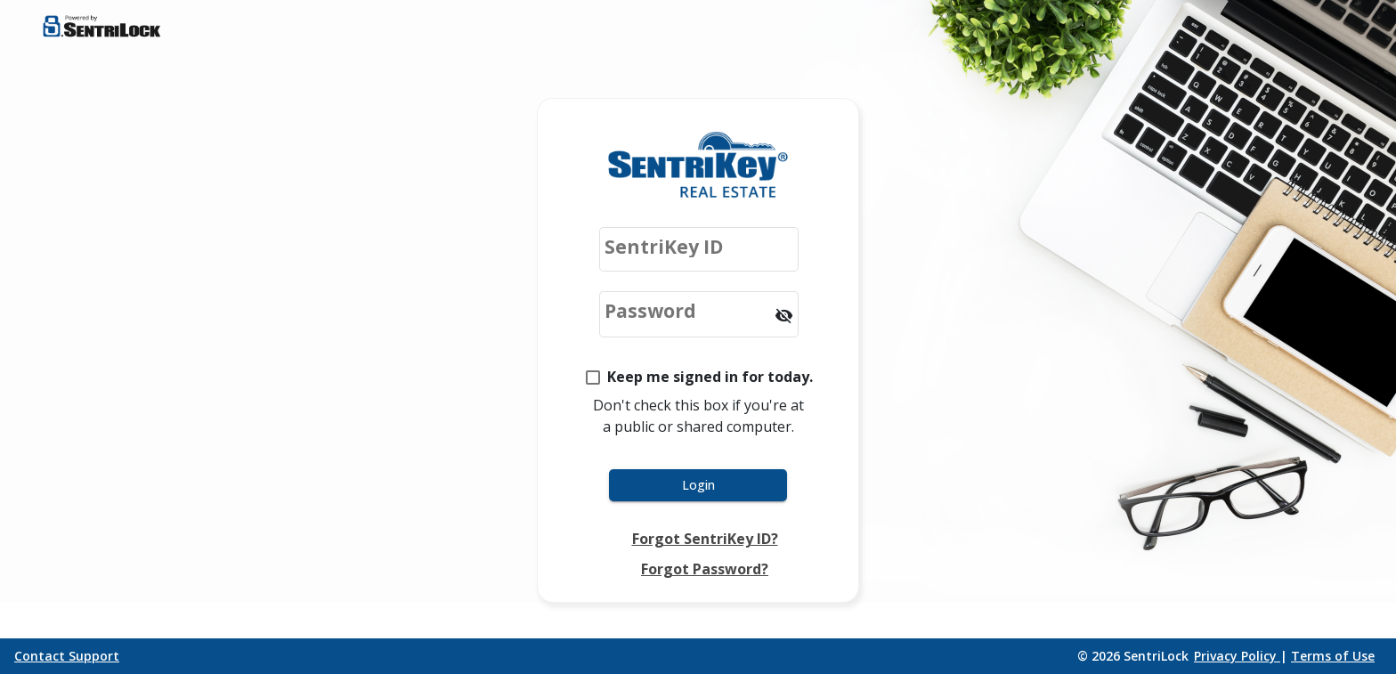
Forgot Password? (704, 569)
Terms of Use (1333, 655)
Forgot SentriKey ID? (705, 538)
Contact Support (66, 655)
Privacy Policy (1237, 655)
